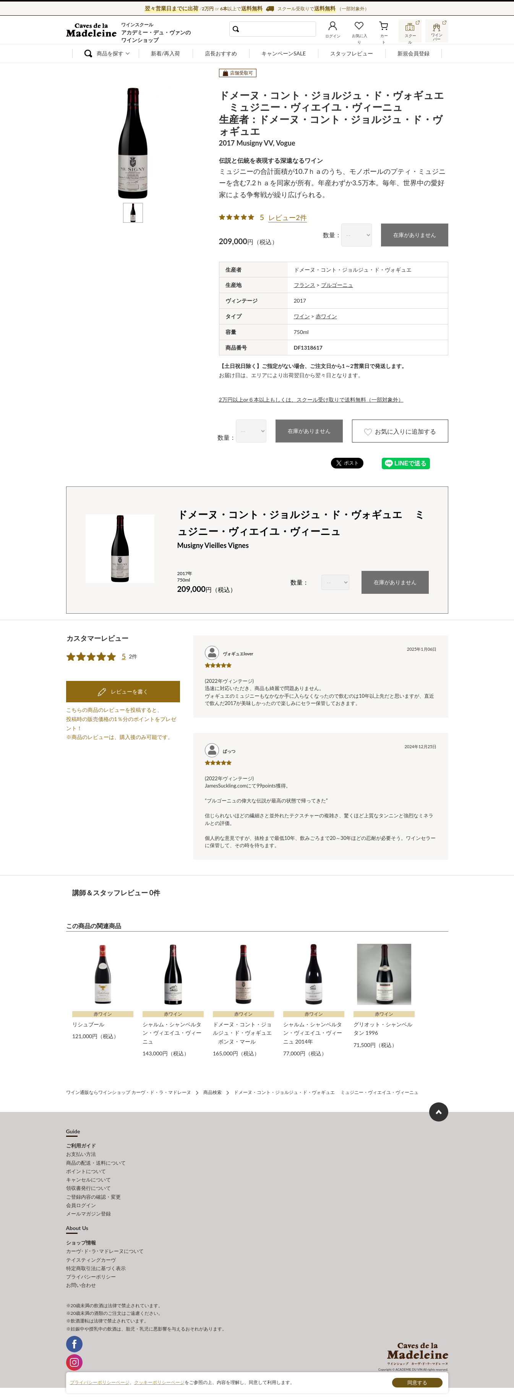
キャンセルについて (88, 1180)
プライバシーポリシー (91, 1276)
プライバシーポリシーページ (100, 1382)
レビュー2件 (287, 217)
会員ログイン (81, 1205)
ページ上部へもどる (438, 1111)
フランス (304, 285)
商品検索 (212, 1092)
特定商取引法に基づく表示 (96, 1267)
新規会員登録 (413, 53)
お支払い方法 (81, 1154)
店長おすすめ (221, 53)
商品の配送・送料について (96, 1162)
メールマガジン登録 (88, 1213)
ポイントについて (86, 1171)
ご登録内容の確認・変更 (93, 1196)
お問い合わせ (81, 1284)
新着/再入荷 (165, 53)
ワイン (302, 316)
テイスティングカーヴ (91, 1259)
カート (383, 36)
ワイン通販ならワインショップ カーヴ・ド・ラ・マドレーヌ (92, 31)
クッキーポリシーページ (159, 1382)
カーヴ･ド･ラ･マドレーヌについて (105, 1251)
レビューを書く (128, 690)
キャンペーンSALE (283, 53)
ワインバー (437, 35)
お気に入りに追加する (400, 432)
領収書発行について (88, 1188)
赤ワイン (326, 316)
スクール (410, 36)
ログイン (333, 36)
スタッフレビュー (351, 53)
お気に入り (359, 36)
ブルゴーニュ (337, 285)
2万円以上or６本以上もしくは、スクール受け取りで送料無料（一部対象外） (311, 399)
